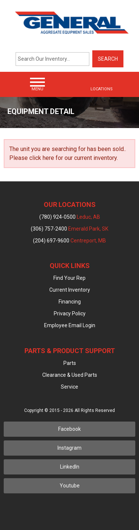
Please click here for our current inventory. (63, 157)
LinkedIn (69, 467)
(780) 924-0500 (69, 217)
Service (69, 387)
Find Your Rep (69, 278)
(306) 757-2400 (69, 229)
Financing (70, 302)
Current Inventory (69, 290)
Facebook (69, 429)
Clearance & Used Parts (69, 375)
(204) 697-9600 (69, 241)
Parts (69, 363)
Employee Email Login (69, 325)
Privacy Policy (70, 313)
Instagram (69, 448)
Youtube (70, 486)
